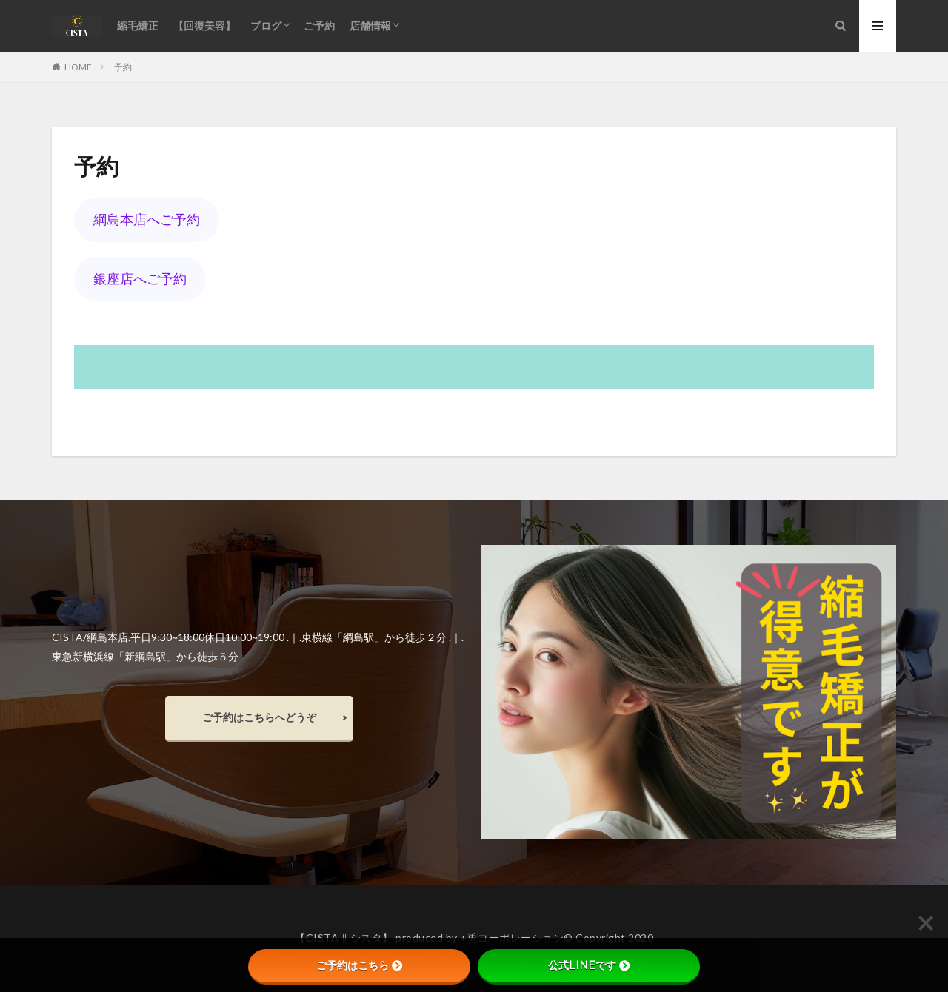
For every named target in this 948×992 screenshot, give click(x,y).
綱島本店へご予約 (146, 219)
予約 (123, 67)
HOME (78, 66)
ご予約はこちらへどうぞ (259, 717)
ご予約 (319, 25)
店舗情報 (370, 25)
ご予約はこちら (359, 965)
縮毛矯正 (137, 25)
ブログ (265, 25)
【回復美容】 (204, 25)
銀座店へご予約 (140, 278)
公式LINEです (589, 965)
